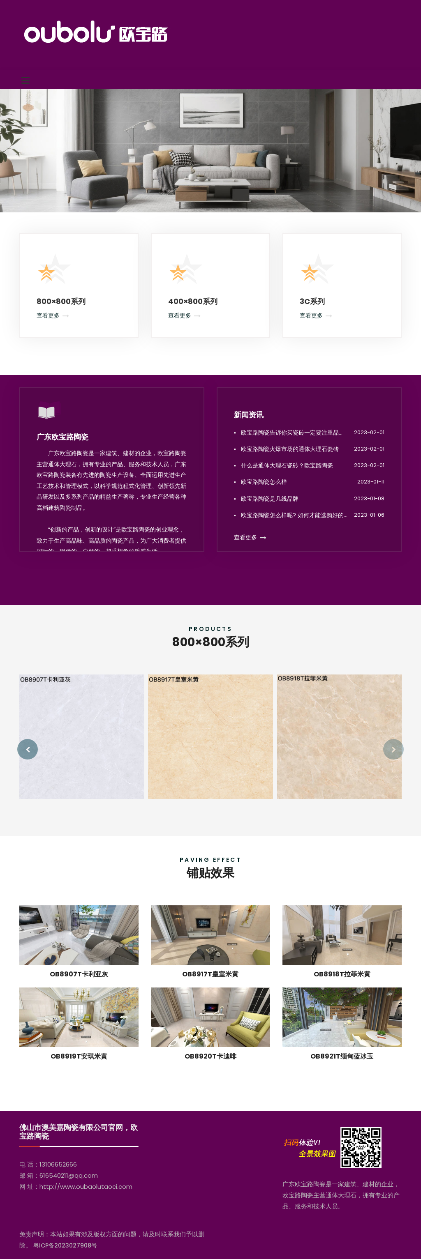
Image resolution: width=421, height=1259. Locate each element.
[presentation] (27, 749)
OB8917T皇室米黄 (210, 984)
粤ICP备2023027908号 (65, 1245)
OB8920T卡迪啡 (210, 1066)
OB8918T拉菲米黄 (342, 984)
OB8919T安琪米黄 (79, 1066)
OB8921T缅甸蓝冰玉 (341, 1066)
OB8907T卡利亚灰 (79, 984)
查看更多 (48, 315)
